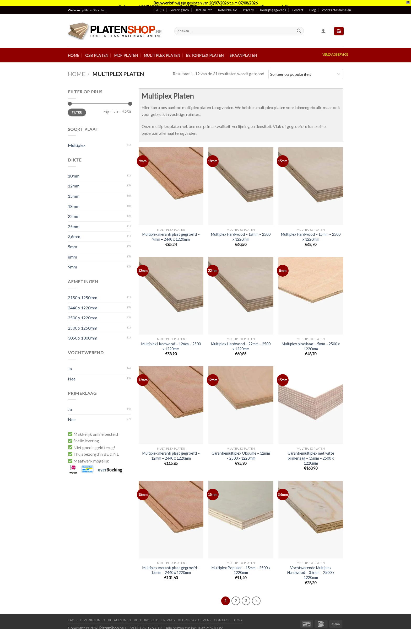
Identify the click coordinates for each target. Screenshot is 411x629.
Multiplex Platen (162, 49)
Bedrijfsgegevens (273, 4)
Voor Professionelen (336, 4)
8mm (72, 250)
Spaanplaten (243, 49)
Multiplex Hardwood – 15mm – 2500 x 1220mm (310, 230)
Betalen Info (203, 4)
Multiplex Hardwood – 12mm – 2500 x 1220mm (171, 340)
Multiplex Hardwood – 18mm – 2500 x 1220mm (241, 230)
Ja (70, 362)
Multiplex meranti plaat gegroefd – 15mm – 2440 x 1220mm (171, 564)
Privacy (248, 4)
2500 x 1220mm (82, 311)
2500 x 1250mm (82, 321)
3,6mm (74, 230)
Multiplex (76, 139)
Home (73, 49)
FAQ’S (72, 614)
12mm (73, 179)
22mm (73, 210)
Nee (71, 372)
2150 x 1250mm (82, 291)
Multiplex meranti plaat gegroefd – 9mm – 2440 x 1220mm (171, 230)
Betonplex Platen (205, 49)
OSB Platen (97, 49)
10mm (73, 169)
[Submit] (298, 25)
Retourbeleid (227, 4)
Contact (297, 4)
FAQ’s (159, 4)
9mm (72, 260)
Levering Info (179, 4)
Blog (312, 4)
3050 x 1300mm (82, 331)
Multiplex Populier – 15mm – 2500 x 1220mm (241, 564)
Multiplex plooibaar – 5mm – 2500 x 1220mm (311, 340)
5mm (72, 240)
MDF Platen (126, 49)
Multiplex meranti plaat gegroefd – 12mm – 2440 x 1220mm (171, 449)
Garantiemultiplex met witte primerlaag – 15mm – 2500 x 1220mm (311, 452)
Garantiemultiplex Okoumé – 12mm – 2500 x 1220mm (241, 449)
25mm (73, 220)
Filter (77, 106)
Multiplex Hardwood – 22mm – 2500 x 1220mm (241, 340)
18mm (73, 200)
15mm (73, 189)
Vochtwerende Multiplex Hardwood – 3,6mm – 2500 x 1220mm (310, 567)
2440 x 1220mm (82, 301)
